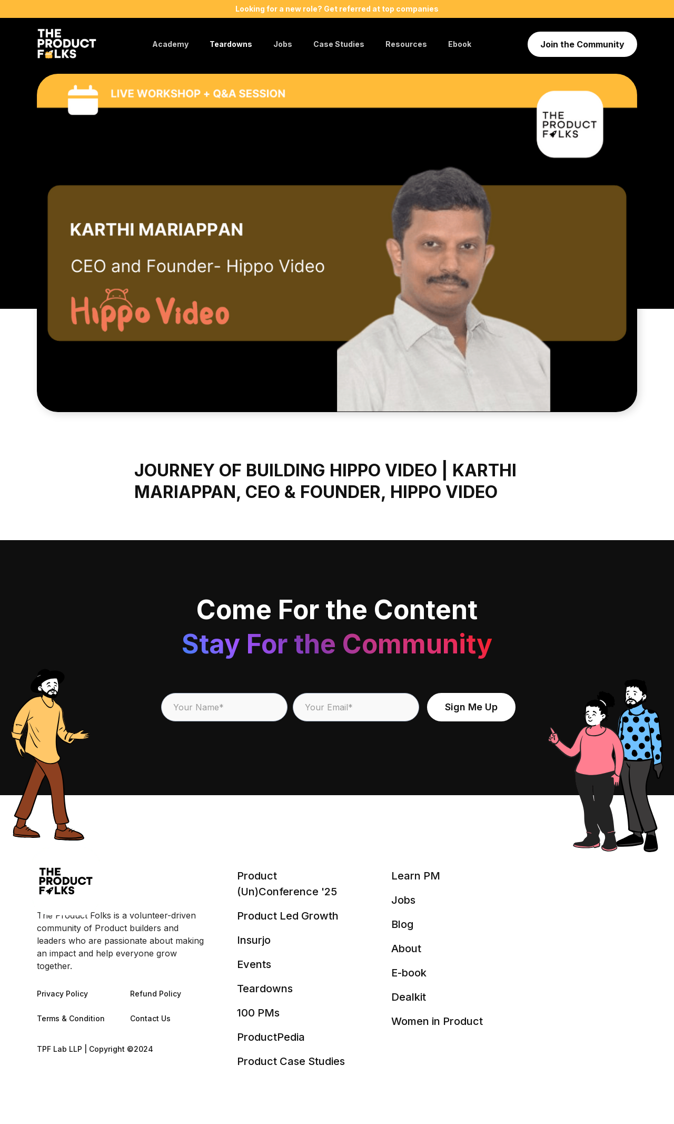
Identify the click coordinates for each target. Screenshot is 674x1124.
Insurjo (254, 940)
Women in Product (437, 1021)
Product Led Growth (288, 916)
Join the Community (582, 44)
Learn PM (415, 875)
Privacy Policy (62, 993)
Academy (170, 44)
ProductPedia (271, 1037)
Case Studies (338, 44)
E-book (409, 972)
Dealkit (408, 997)
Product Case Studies (291, 1061)
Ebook (459, 44)
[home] (66, 44)
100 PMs (258, 1012)
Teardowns (231, 44)
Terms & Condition (71, 1018)
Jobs (282, 44)
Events (254, 964)
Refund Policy (155, 993)
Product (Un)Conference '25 (287, 883)
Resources (406, 44)
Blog (402, 924)
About (406, 948)
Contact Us (150, 1018)
